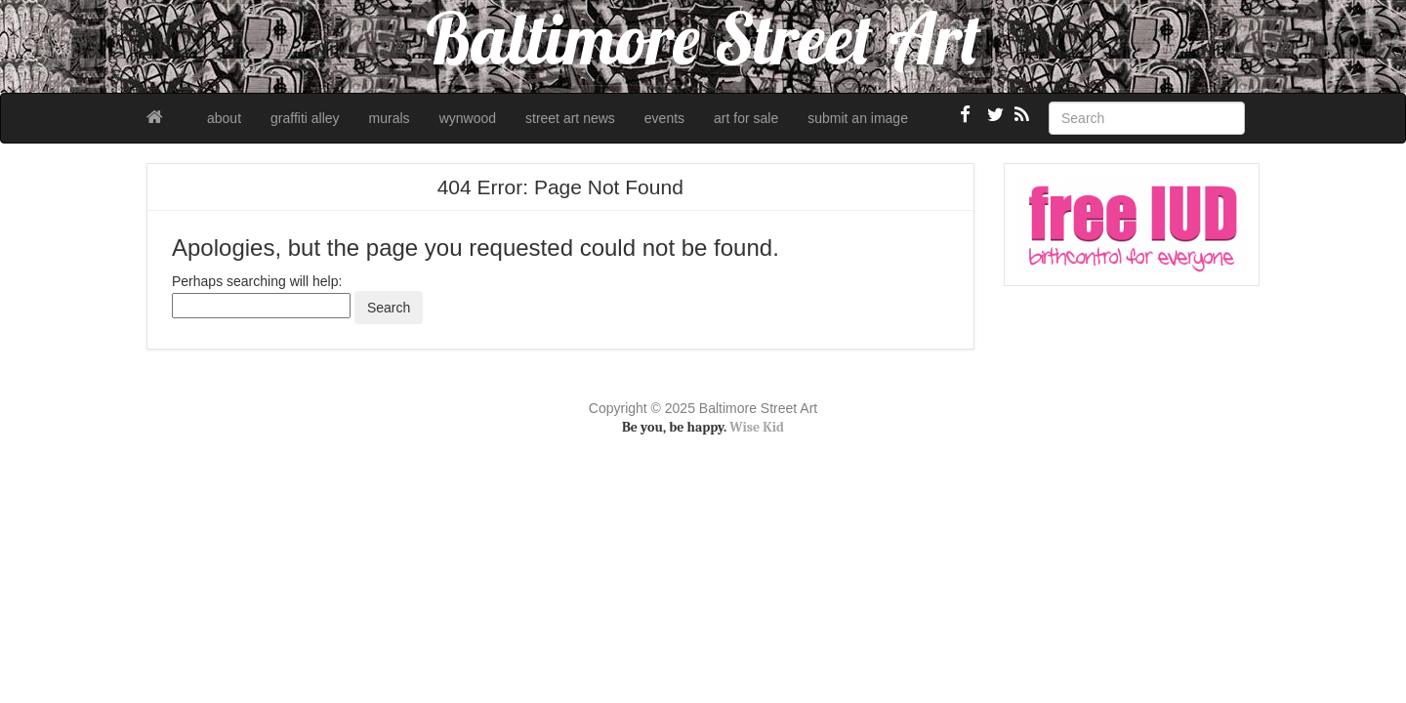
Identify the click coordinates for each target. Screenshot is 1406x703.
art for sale (746, 118)
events (664, 118)
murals (389, 118)
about (224, 118)
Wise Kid (756, 427)
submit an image (857, 118)
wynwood (467, 118)
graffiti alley (305, 118)
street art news (570, 118)
